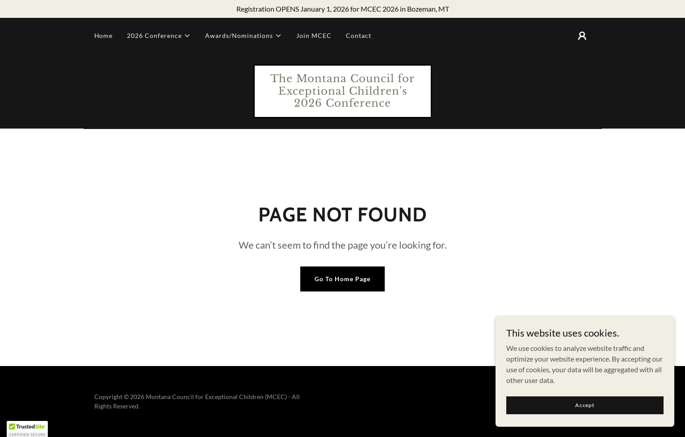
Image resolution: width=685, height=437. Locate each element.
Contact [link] (358, 35)
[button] (159, 35)
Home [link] (103, 35)
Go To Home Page (342, 279)
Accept (585, 405)
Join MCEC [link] (314, 35)
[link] (342, 104)
